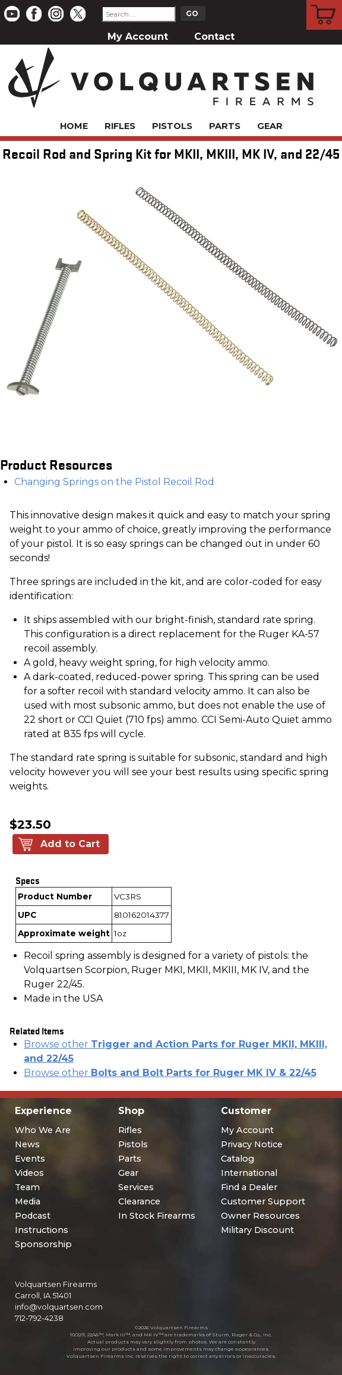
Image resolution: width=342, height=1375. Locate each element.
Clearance (139, 1201)
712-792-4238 (39, 1318)
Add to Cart (70, 843)
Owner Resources (260, 1215)
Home (74, 126)
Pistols (172, 126)
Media (27, 1201)
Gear (270, 126)
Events (30, 1158)
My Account (137, 36)
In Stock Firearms (156, 1215)
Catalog (237, 1158)
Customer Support (263, 1201)
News (27, 1144)
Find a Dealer (249, 1187)
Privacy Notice (252, 1144)
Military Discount (257, 1230)
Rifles (119, 126)
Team (27, 1187)
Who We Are (43, 1130)
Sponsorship (43, 1244)
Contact (214, 36)
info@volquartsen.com (59, 1306)
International (249, 1173)
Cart (324, 2)
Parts (224, 126)
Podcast (32, 1215)
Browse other (170, 1072)
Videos (29, 1173)
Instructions (41, 1230)
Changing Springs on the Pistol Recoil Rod (114, 481)
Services (136, 1187)
